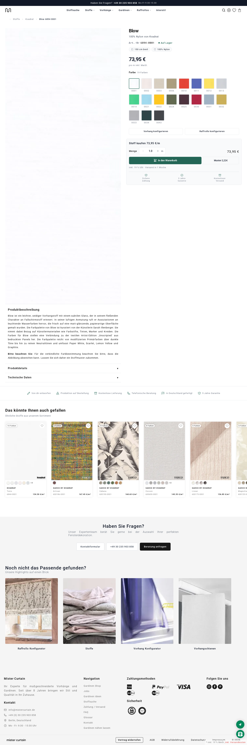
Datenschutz (198, 740)
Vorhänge (105, 10)
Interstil (161, 10)
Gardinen (124, 10)
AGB (152, 740)
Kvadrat (29, 19)
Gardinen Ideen (92, 696)
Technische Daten (20, 377)
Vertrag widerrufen (129, 740)
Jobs (86, 691)
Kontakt (88, 722)
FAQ (86, 712)
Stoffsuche (73, 10)
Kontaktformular (90, 546)
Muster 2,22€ (221, 160)
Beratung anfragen (155, 546)
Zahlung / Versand (94, 707)
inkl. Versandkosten (235, 742)
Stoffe (89, 10)
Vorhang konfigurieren (156, 131)
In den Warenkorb (165, 160)
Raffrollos (143, 10)
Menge (184, 151)
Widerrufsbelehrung (172, 740)
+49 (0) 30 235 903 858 (22, 715)
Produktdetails (17, 368)
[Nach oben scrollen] (240, 739)
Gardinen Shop (92, 686)
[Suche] (223, 10)
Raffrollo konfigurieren (212, 131)
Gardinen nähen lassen (97, 728)
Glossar (88, 717)
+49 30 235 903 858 (125, 3)
